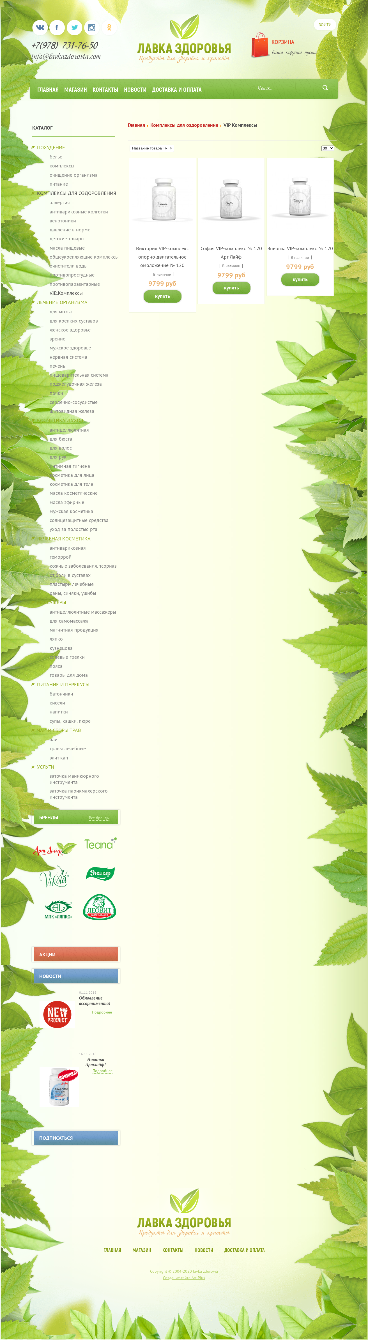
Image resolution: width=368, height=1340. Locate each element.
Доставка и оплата (177, 89)
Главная (48, 89)
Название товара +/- (149, 148)
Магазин (75, 89)
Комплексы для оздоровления (184, 125)
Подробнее (102, 1012)
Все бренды (99, 817)
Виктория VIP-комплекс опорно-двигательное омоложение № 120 (162, 256)
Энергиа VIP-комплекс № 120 (300, 248)
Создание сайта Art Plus (184, 1277)
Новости (135, 89)
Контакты (105, 89)
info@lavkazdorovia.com (66, 57)
